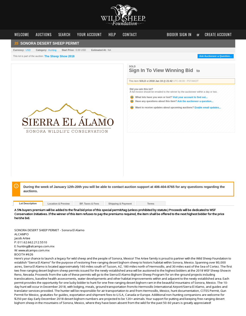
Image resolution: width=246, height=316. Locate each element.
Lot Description (28, 203)
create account (218, 34)
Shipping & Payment (120, 203)
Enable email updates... (175, 107)
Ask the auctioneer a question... (171, 101)
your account (89, 34)
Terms (150, 203)
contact (130, 34)
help (112, 34)
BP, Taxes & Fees (89, 203)
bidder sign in (179, 34)
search (64, 34)
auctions (44, 34)
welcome (21, 34)
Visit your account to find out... (168, 97)
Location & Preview (59, 203)
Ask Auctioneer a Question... (215, 56)
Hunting (52, 50)
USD (28, 50)
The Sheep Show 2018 (59, 56)
